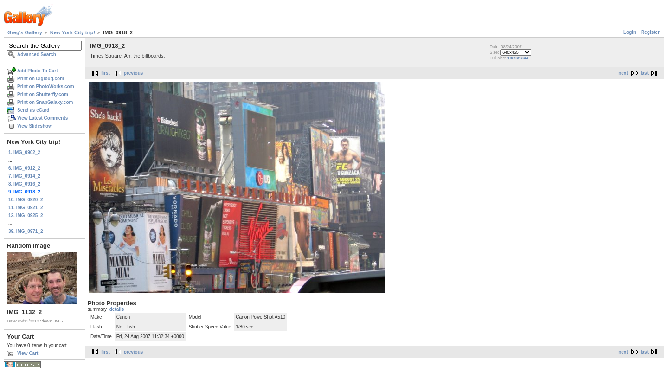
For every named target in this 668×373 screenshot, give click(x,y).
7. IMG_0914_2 (24, 176)
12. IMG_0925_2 (25, 215)
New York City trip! (72, 32)
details (116, 309)
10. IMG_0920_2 (25, 199)
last (645, 73)
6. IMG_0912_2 (24, 168)
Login (629, 32)
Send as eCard (33, 110)
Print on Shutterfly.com (42, 94)
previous (133, 73)
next (623, 73)
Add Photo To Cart (37, 70)
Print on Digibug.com (40, 78)
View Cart (27, 353)
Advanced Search (36, 54)
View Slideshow (34, 126)
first (105, 73)
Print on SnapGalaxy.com (45, 102)
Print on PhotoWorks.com (45, 86)
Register (650, 32)
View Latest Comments (42, 118)
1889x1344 (517, 58)
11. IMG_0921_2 (25, 207)
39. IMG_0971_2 (25, 231)
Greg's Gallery (24, 32)
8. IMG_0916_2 (24, 183)
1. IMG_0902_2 (24, 152)
